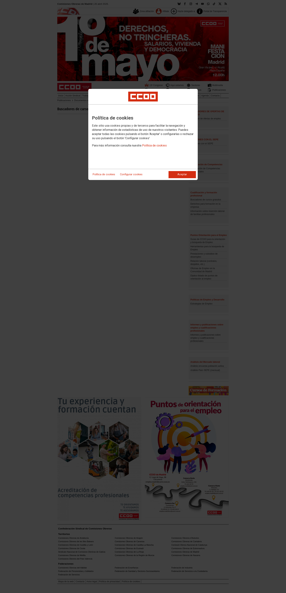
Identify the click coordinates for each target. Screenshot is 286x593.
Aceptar (182, 174)
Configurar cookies (131, 174)
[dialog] (143, 134)
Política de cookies (154, 145)
